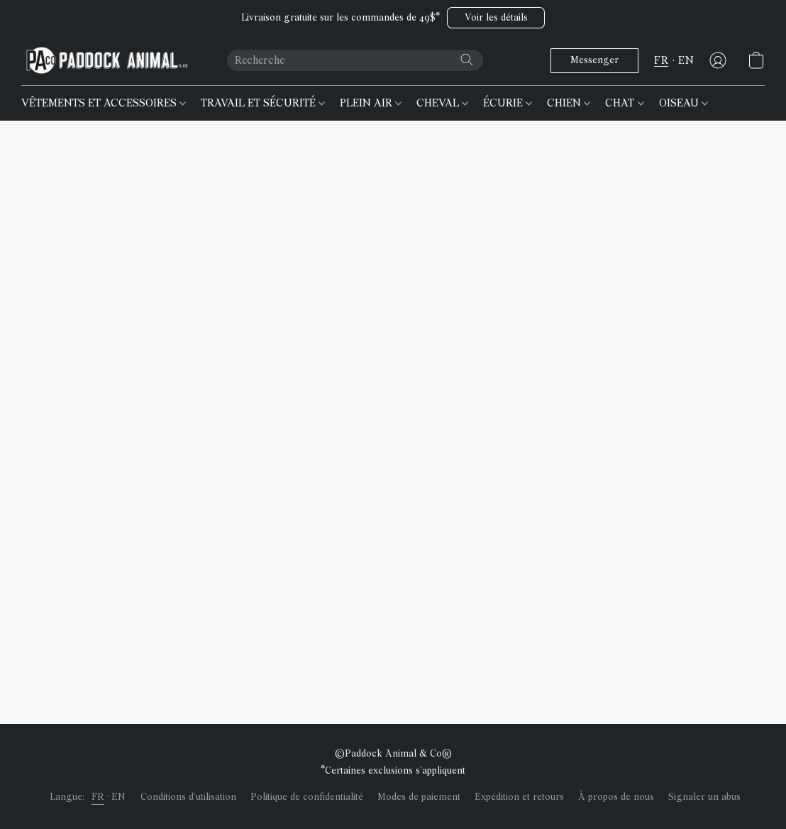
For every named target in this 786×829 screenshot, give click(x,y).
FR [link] (98, 796)
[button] (496, 17)
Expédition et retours (519, 796)
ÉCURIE (507, 103)
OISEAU (683, 103)
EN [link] (118, 796)
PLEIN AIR (371, 103)
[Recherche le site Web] (466, 60)
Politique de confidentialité (306, 796)
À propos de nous (616, 796)
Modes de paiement (418, 796)
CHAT (624, 103)
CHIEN (568, 103)
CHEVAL (442, 103)
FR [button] (661, 60)
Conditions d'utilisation (188, 796)
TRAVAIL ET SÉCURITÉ (263, 103)
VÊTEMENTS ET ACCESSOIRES (103, 103)
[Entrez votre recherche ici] (355, 60)
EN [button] (686, 60)
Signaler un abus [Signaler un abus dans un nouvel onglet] (704, 796)
